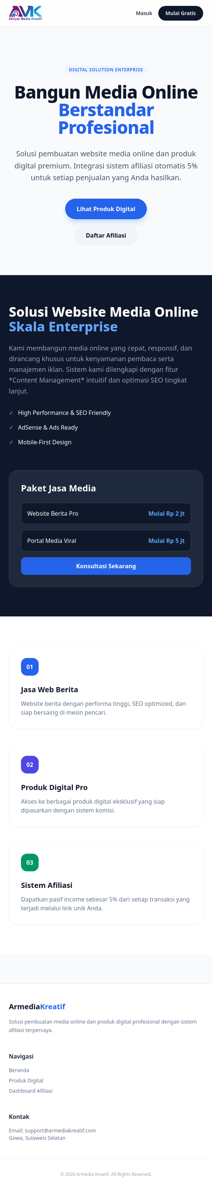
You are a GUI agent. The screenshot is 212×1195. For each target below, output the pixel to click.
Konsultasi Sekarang (106, 566)
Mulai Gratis (181, 13)
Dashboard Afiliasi (31, 1090)
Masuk (144, 13)
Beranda (19, 1070)
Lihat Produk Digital (106, 209)
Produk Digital (26, 1080)
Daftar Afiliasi (106, 235)
